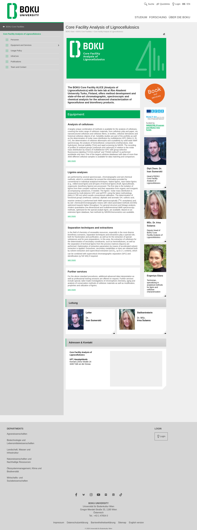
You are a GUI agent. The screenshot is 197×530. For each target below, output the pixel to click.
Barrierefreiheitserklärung (103, 522)
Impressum (58, 522)
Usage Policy (16, 51)
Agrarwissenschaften (17, 434)
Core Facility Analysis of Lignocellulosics (22, 34)
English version (136, 522)
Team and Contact (18, 67)
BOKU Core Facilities (15, 27)
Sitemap (122, 522)
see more (72, 161)
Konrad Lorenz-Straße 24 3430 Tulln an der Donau (80, 361)
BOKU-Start (70, 32)
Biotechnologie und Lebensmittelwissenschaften (20, 441)
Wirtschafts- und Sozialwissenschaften (17, 479)
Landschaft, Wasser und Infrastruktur (18, 451)
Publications (16, 61)
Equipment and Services (21, 45)
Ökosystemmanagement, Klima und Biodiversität (24, 470)
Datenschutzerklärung (77, 522)
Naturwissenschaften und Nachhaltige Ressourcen (19, 460)
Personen (15, 40)
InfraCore (15, 56)
